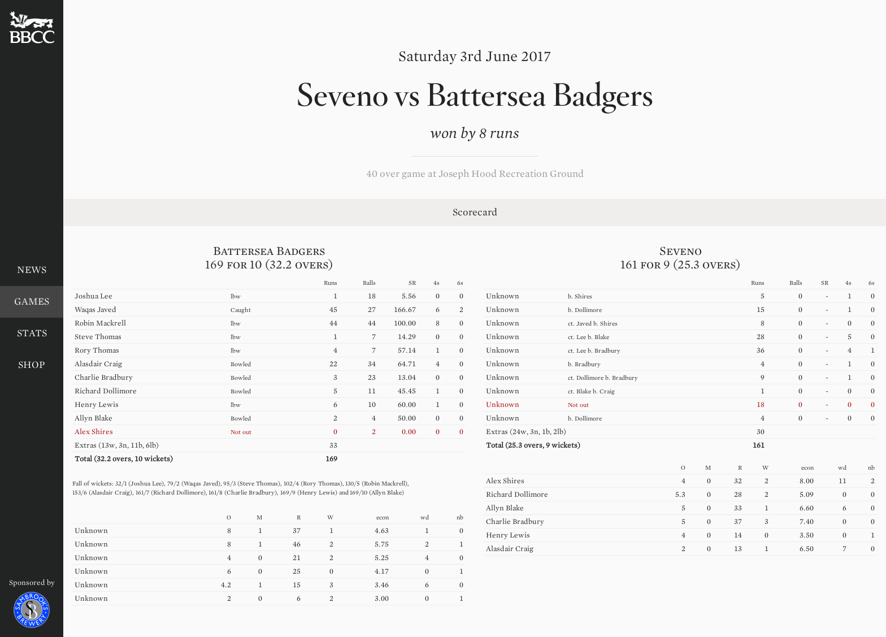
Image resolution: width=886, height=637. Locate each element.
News (31, 270)
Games (31, 301)
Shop (31, 364)
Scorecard (475, 212)
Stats (32, 333)
